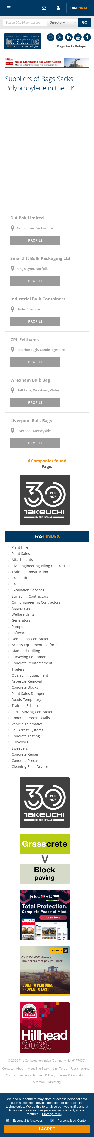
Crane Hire (21, 577)
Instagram (50, 37)
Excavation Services (28, 589)
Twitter (59, 37)
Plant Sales (21, 553)
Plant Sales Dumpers (29, 693)
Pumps (17, 626)
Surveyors (20, 742)
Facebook (87, 37)
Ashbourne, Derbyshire (35, 228)
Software (19, 632)
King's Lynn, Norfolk (32, 268)
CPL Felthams (24, 339)
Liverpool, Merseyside (34, 430)
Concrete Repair (25, 754)
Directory (54, 1082)
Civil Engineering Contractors (36, 602)
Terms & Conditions (72, 1075)
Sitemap (39, 1082)
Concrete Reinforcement (32, 663)
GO (84, 22)
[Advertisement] (47, 152)
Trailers (18, 669)
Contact (7, 1068)
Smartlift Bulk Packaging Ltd (40, 258)
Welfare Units (23, 614)
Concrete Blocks (25, 687)
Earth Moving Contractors (33, 711)
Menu (8, 8)
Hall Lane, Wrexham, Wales (38, 390)
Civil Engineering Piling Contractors (41, 565)
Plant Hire (20, 547)
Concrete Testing (26, 736)
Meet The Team (39, 1068)
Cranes (17, 583)
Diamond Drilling (26, 650)
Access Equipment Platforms (35, 644)
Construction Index (22, 41)
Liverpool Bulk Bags (31, 420)
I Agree (47, 1129)
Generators (21, 620)
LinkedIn (69, 37)
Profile (35, 240)
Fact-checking (79, 1068)
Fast (78, 8)
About (20, 1068)
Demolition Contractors (31, 638)
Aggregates (21, 608)
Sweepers (20, 748)
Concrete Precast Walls (31, 717)
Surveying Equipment (30, 656)
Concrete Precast (26, 760)
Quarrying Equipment (30, 675)
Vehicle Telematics (27, 724)
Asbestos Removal (27, 681)
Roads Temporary (26, 699)
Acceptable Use (31, 1075)
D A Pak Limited (27, 218)
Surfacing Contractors (30, 596)
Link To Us (60, 1068)
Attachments (22, 559)
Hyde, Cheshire (28, 309)
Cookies (11, 1075)
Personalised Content (69, 1120)
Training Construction (30, 571)
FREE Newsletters (44, 8)
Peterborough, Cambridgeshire (41, 349)
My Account (58, 8)
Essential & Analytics (24, 1120)
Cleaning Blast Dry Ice (30, 766)
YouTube (78, 37)
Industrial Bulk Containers (37, 299)
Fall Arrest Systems (27, 730)
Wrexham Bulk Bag (30, 380)
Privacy (50, 1075)
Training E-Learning (28, 705)
